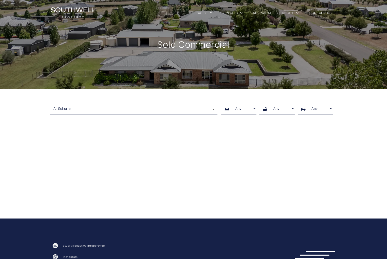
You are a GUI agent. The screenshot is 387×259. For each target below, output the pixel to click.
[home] (72, 13)
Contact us (320, 13)
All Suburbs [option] (62, 108)
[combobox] (133, 109)
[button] (204, 13)
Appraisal (262, 13)
